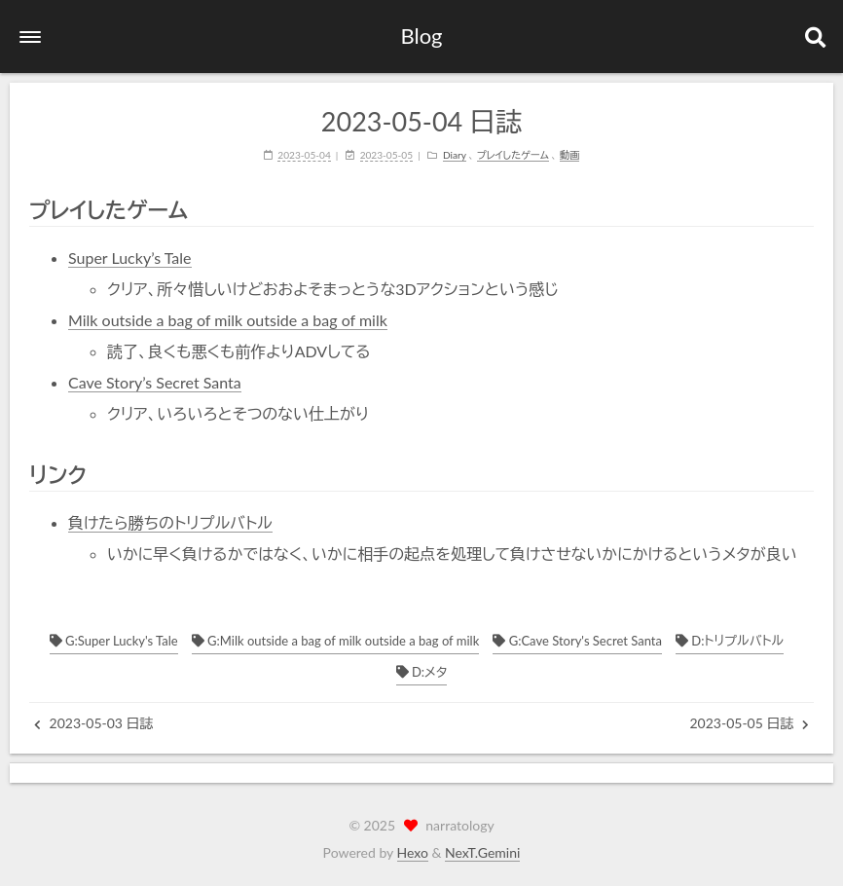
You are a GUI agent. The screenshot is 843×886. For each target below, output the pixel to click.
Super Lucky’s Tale (130, 257)
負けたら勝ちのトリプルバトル (170, 522)
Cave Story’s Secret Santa (154, 382)
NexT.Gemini (482, 852)
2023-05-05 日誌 (749, 723)
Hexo (412, 852)
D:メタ (422, 672)
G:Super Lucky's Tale (114, 640)
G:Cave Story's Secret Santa (577, 640)
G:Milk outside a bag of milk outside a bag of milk (335, 640)
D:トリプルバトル (730, 640)
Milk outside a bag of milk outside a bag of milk (227, 320)
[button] (30, 37)
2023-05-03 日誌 (94, 723)
